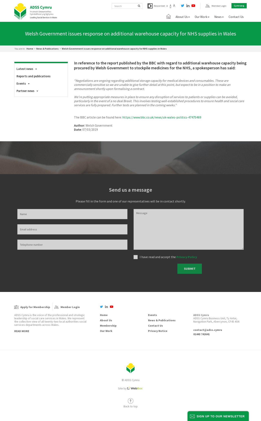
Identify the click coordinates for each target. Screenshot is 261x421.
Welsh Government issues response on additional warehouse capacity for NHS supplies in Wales (114, 48)
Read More (21, 331)
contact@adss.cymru (207, 329)
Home (30, 48)
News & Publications (47, 48)
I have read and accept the (168, 257)
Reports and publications (34, 76)
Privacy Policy (186, 257)
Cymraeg (239, 5)
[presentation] (154, 269)
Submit (190, 268)
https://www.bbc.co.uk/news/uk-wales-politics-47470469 (161, 117)
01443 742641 (201, 334)
